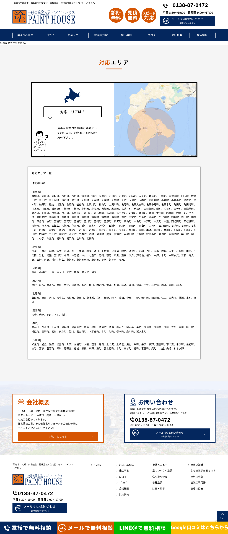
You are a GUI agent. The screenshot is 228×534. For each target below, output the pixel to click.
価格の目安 (197, 488)
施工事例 (126, 35)
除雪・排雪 (158, 488)
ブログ (151, 35)
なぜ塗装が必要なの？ (203, 470)
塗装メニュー (76, 35)
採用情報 (202, 35)
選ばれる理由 (25, 35)
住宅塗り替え (159, 476)
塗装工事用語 (198, 482)
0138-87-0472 (190, 5)
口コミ (50, 35)
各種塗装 (157, 482)
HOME (97, 464)
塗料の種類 (197, 476)
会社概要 (177, 35)
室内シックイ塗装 (162, 470)
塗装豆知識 (101, 35)
